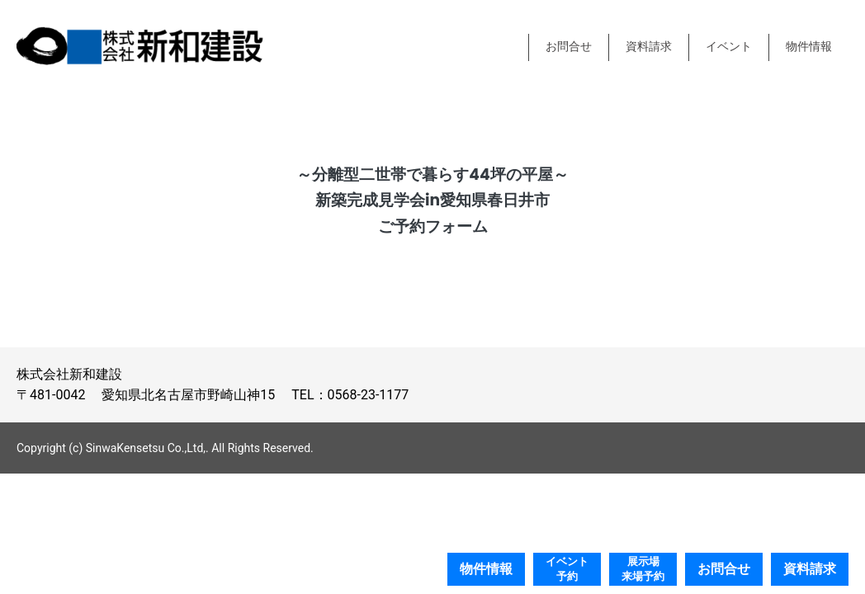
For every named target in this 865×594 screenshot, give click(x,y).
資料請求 (649, 46)
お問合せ (569, 46)
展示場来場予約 (643, 568)
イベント (729, 46)
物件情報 (809, 46)
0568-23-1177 (368, 395)
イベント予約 (567, 568)
